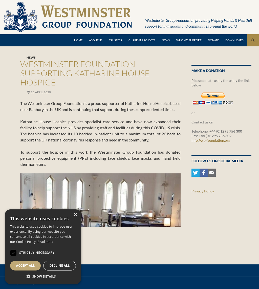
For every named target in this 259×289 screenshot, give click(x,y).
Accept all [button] (25, 265)
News (166, 40)
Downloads (234, 40)
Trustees (115, 40)
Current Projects (141, 40)
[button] (43, 276)
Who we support (188, 40)
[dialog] (43, 246)
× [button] (75, 215)
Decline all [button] (60, 265)
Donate (213, 40)
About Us (95, 40)
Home (78, 40)
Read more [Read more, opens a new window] (45, 242)
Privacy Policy (202, 191)
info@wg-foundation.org (210, 140)
